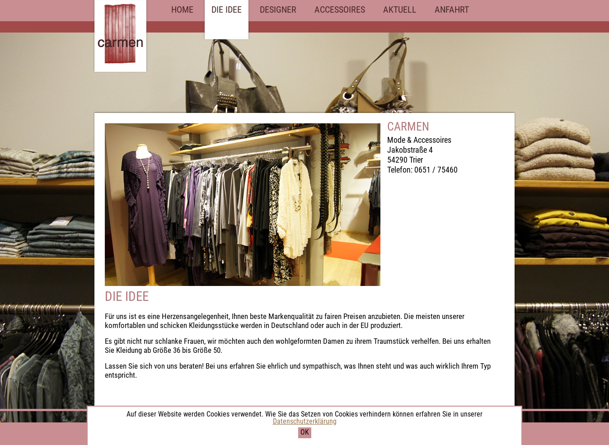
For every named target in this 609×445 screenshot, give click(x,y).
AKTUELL (400, 9)
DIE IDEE (226, 9)
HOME (182, 9)
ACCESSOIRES (339, 9)
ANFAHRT (452, 9)
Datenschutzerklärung (305, 421)
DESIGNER (278, 9)
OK (304, 432)
